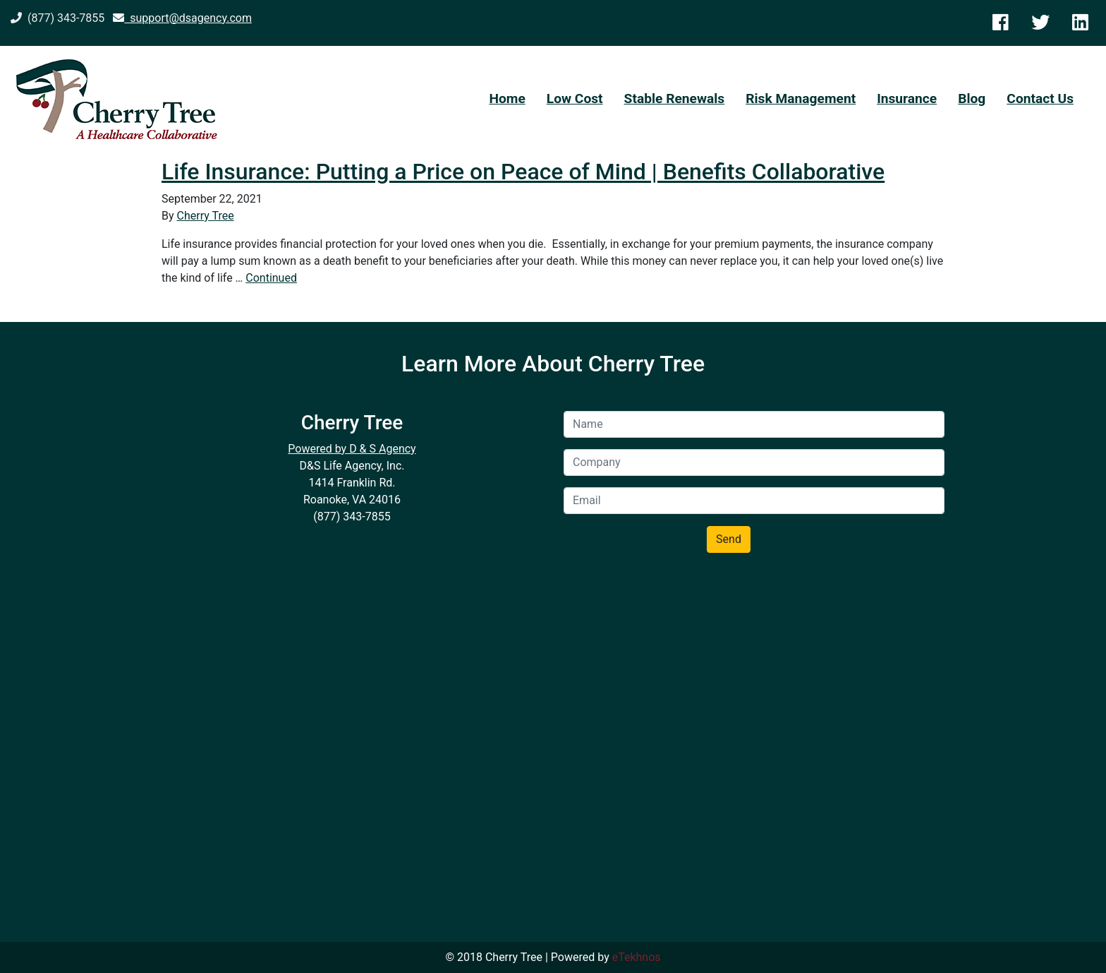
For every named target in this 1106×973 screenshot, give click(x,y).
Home (507, 98)
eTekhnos (636, 957)
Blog (971, 98)
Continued (271, 278)
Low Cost (575, 98)
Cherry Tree (205, 215)
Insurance (907, 98)
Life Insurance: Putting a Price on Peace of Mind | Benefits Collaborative (523, 171)
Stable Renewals (674, 98)
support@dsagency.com (182, 18)
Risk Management (801, 98)
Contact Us (1040, 98)
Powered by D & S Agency (351, 448)
